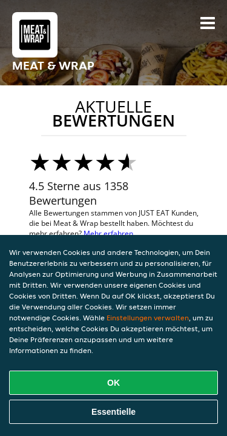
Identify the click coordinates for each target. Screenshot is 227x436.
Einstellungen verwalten (148, 317)
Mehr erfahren (108, 233)
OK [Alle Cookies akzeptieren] (113, 383)
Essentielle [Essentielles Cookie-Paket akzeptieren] (113, 412)
